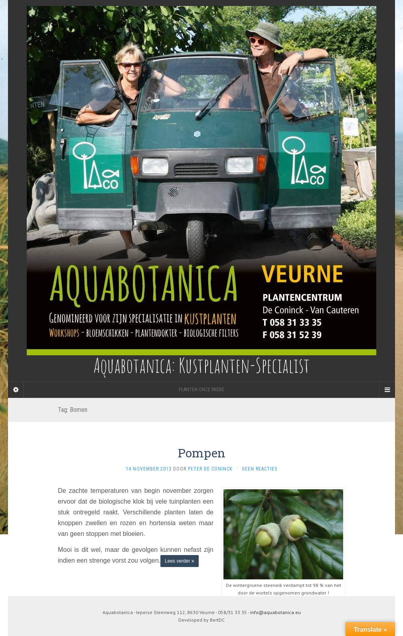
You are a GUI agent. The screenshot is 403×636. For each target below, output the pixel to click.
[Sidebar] (16, 390)
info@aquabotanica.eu (275, 612)
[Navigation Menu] (387, 390)
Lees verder (179, 561)
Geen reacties (259, 469)
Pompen (201, 453)
